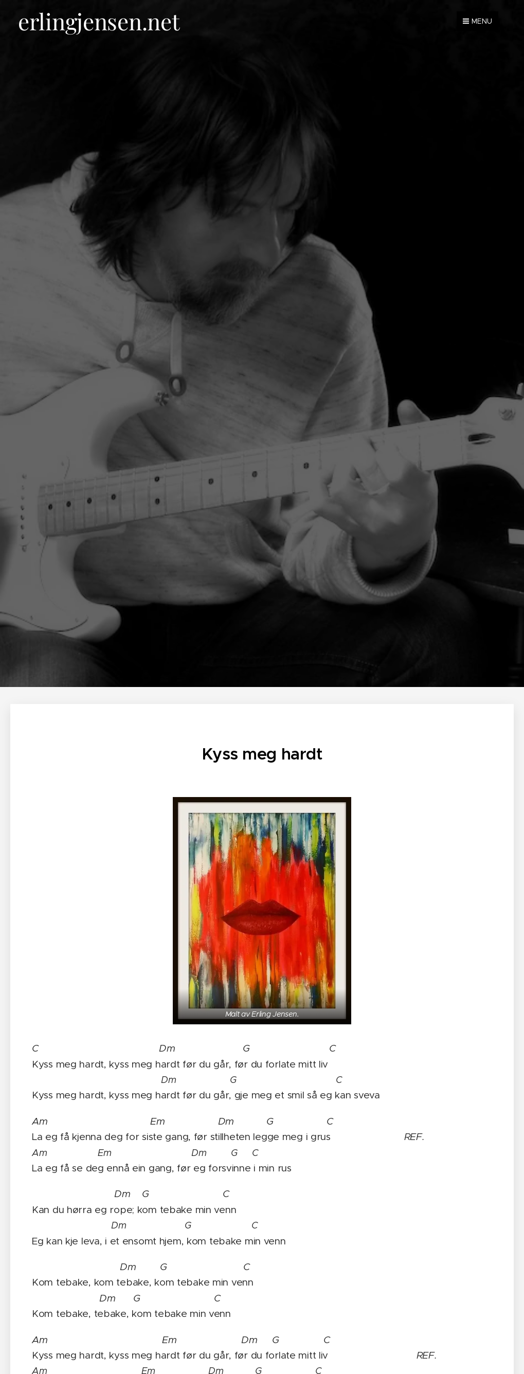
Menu (477, 21)
